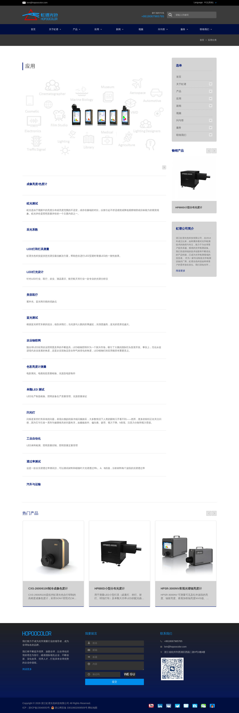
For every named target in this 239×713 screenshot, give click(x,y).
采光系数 (32, 229)
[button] (208, 150)
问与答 (163, 29)
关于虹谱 (55, 29)
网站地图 (92, 707)
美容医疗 (32, 294)
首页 (33, 29)
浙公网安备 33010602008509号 (69, 707)
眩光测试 (32, 203)
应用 (98, 29)
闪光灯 (31, 412)
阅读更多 (180, 270)
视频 (141, 29)
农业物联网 (34, 340)
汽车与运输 (34, 484)
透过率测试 (34, 461)
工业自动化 (34, 438)
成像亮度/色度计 (37, 184)
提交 (114, 681)
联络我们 (206, 29)
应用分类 (212, 40)
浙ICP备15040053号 (39, 707)
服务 (184, 29)
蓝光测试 (32, 317)
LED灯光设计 (35, 272)
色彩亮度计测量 (36, 366)
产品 (76, 29)
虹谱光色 (41, 14)
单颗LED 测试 (35, 389)
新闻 (119, 29)
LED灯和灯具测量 (38, 249)
